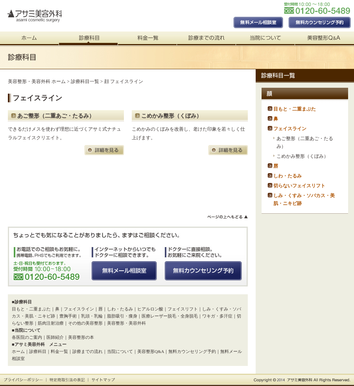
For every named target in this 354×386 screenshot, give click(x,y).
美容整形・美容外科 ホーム (37, 81)
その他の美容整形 (85, 323)
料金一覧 (59, 351)
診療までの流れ (87, 351)
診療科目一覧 (85, 81)
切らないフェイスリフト (299, 185)
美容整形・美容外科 (126, 323)
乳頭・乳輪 (92, 316)
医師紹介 (55, 337)
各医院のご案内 (27, 337)
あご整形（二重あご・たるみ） (55, 116)
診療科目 (37, 351)
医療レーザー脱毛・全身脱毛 (170, 316)
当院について (120, 351)
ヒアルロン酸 (150, 309)
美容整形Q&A (150, 351)
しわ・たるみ (120, 309)
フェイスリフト (183, 309)
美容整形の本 (81, 337)
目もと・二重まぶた (31, 309)
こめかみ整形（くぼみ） (171, 116)
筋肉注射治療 (51, 323)
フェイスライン (79, 309)
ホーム (18, 351)
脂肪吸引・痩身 (122, 316)
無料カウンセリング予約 (192, 351)
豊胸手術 (68, 316)
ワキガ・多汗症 (217, 316)
